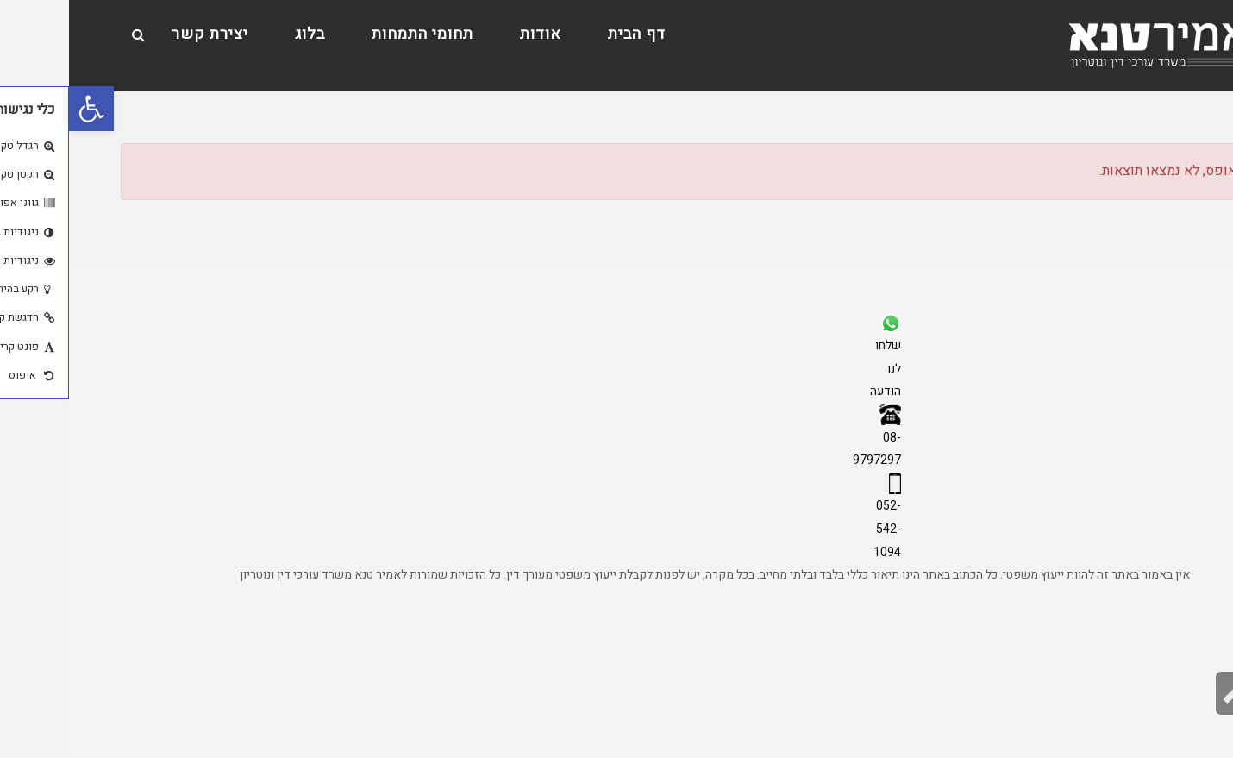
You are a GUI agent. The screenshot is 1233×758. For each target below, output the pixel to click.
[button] (22, 108)
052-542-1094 (818, 529)
